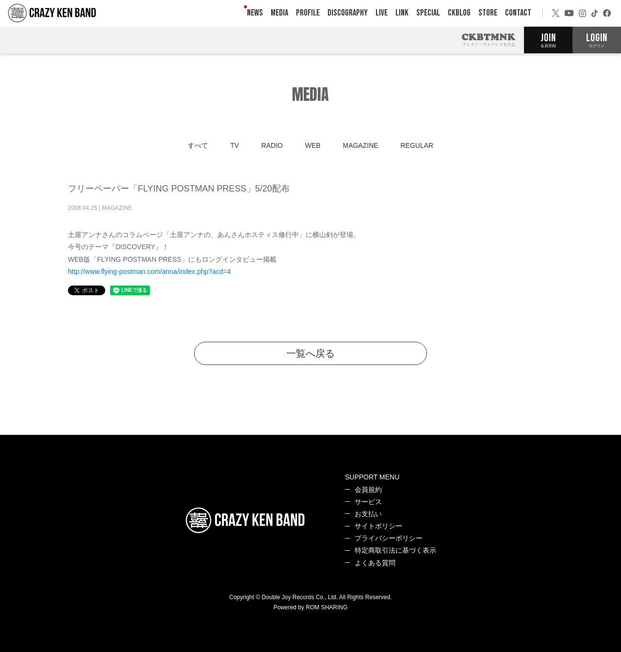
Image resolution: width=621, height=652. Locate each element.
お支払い (368, 514)
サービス (368, 502)
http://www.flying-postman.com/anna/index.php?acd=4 (149, 271)
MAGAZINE (360, 145)
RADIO (271, 145)
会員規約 (368, 489)
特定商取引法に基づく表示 (395, 550)
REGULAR (417, 145)
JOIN (548, 40)
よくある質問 (375, 563)
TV (234, 145)
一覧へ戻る (310, 353)
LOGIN (596, 40)
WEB (313, 145)
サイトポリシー (378, 526)
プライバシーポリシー (389, 538)
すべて (198, 145)
